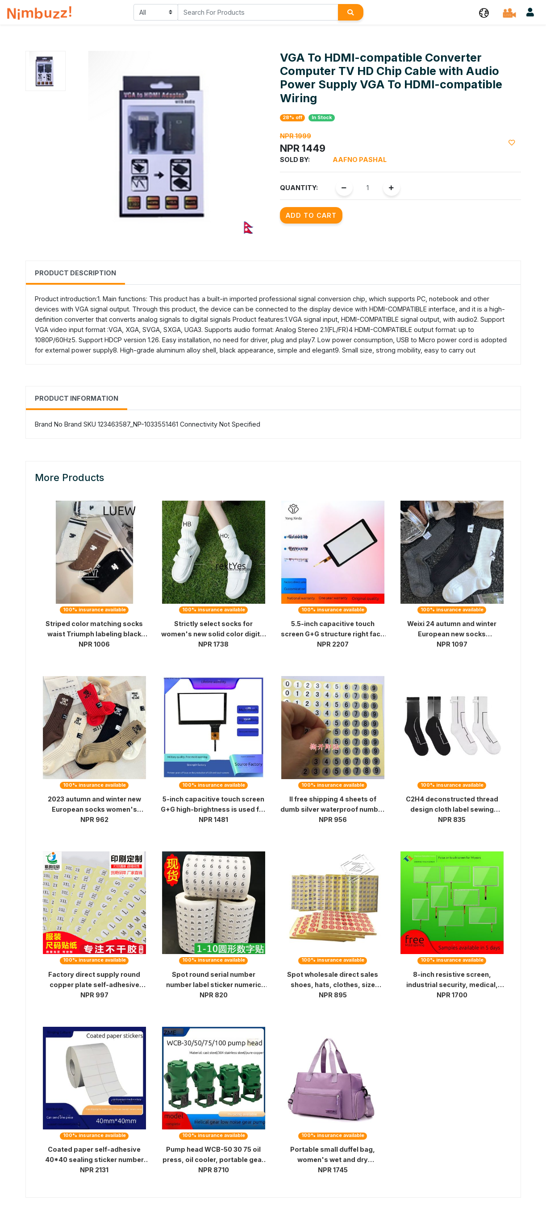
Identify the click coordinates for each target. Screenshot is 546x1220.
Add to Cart (311, 215)
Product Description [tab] (75, 273)
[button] (484, 12)
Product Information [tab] (76, 398)
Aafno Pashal (360, 159)
